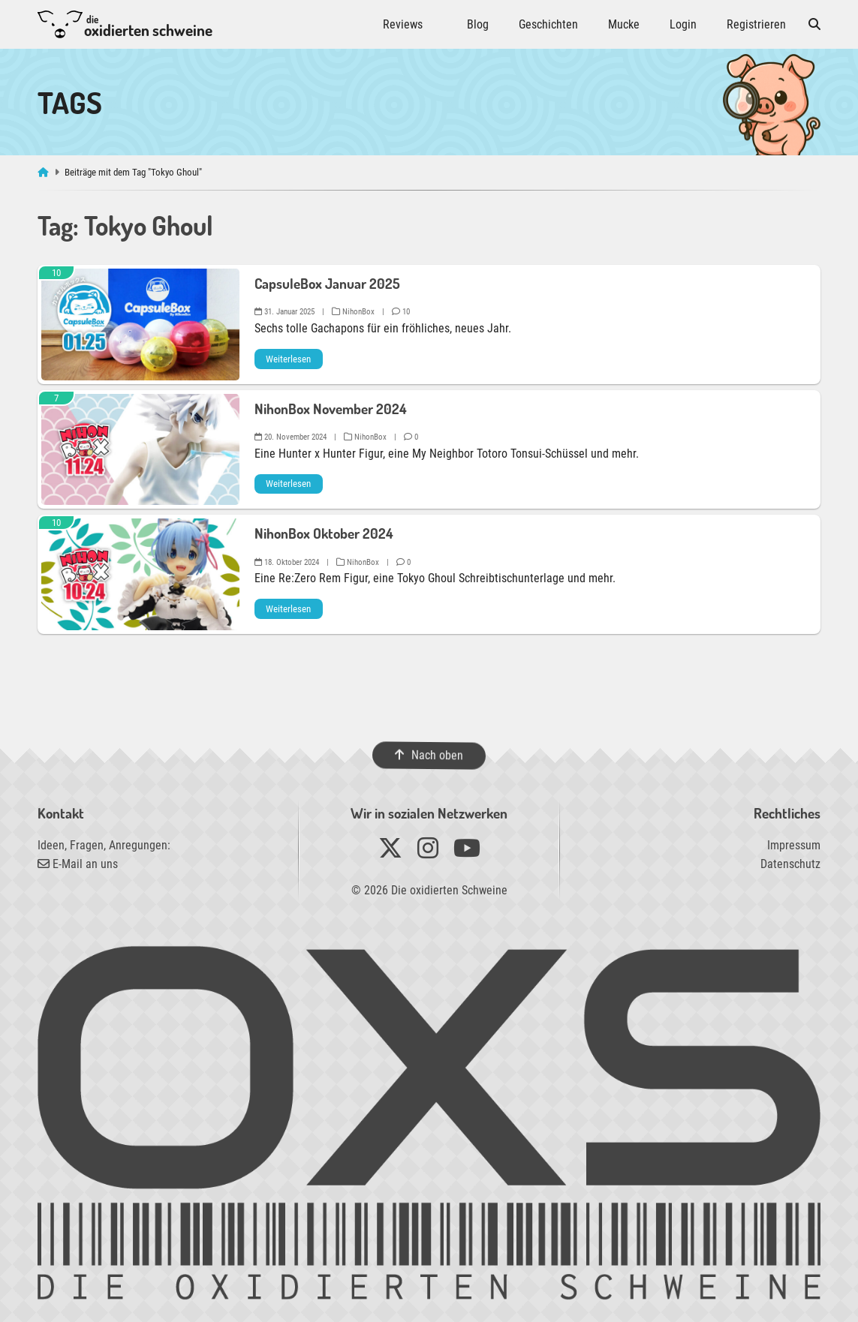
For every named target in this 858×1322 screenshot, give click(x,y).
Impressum (793, 845)
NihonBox (353, 312)
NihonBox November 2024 (330, 408)
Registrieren (756, 24)
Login (683, 24)
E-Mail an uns (78, 864)
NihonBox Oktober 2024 (323, 533)
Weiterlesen (288, 359)
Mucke (624, 24)
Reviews (403, 24)
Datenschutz (790, 864)
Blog (478, 24)
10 (401, 312)
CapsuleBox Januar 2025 (327, 283)
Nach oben (429, 755)
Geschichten (548, 24)
